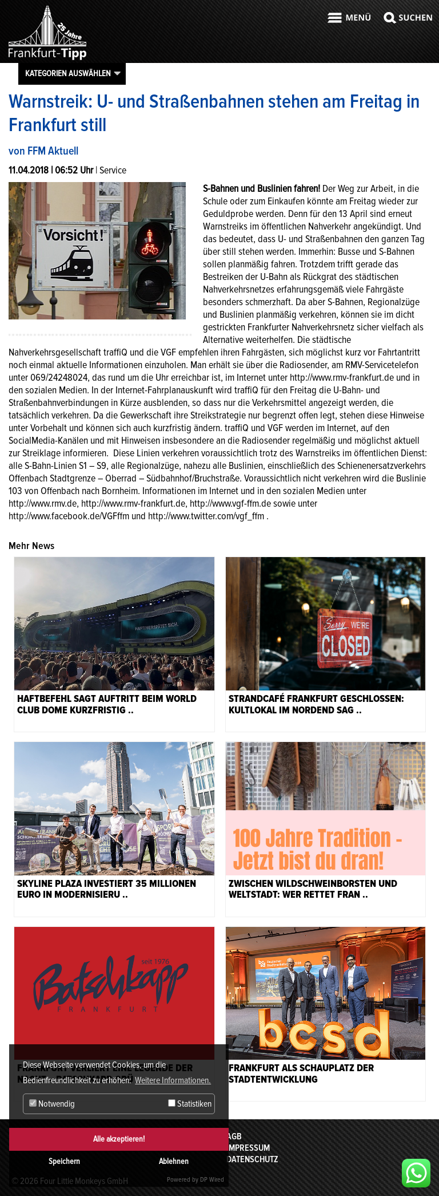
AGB (234, 1136)
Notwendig (52, 1104)
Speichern (64, 1161)
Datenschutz (252, 1159)
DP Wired (212, 1179)
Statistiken (189, 1104)
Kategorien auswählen (68, 73)
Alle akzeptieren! (119, 1139)
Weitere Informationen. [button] (173, 1080)
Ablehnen (174, 1161)
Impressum (248, 1148)
